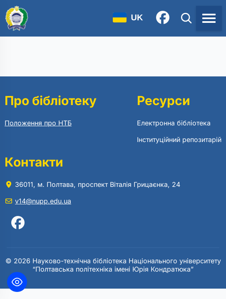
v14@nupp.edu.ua (43, 201)
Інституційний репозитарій (179, 139)
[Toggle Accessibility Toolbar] (17, 282)
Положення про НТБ (38, 123)
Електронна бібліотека (174, 123)
